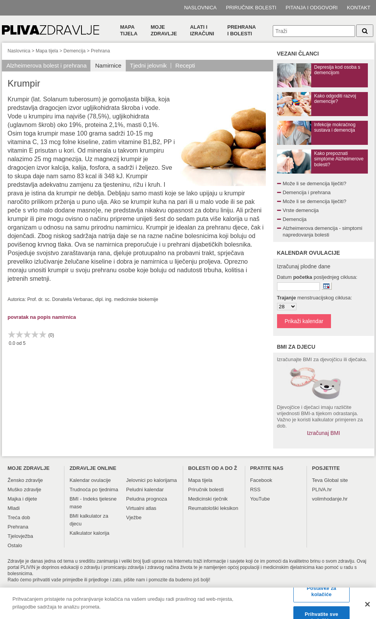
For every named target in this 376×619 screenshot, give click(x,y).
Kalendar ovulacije (90, 480)
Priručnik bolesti (251, 7)
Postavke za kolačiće (321, 594)
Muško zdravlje (25, 489)
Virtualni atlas (141, 508)
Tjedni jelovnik (148, 65)
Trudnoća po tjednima (93, 489)
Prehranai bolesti (241, 30)
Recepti (185, 65)
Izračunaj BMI (323, 433)
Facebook (261, 480)
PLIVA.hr (322, 489)
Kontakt (358, 7)
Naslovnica (200, 7)
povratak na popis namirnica (42, 317)
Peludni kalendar (145, 489)
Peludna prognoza (146, 499)
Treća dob (19, 517)
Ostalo (15, 545)
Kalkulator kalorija (89, 533)
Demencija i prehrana (307, 192)
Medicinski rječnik (208, 499)
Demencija (75, 51)
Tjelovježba (20, 536)
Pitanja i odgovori (312, 7)
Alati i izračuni (202, 30)
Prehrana (100, 51)
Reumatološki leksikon (213, 508)
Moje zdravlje (164, 30)
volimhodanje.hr (330, 499)
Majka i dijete (22, 499)
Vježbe (134, 517)
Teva (317, 480)
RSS (255, 489)
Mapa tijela (129, 30)
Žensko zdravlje (25, 480)
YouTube (260, 499)
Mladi (14, 508)
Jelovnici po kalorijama (151, 480)
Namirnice (108, 65)
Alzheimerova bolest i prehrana (47, 65)
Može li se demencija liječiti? (315, 183)
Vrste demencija (301, 210)
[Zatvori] (367, 607)
